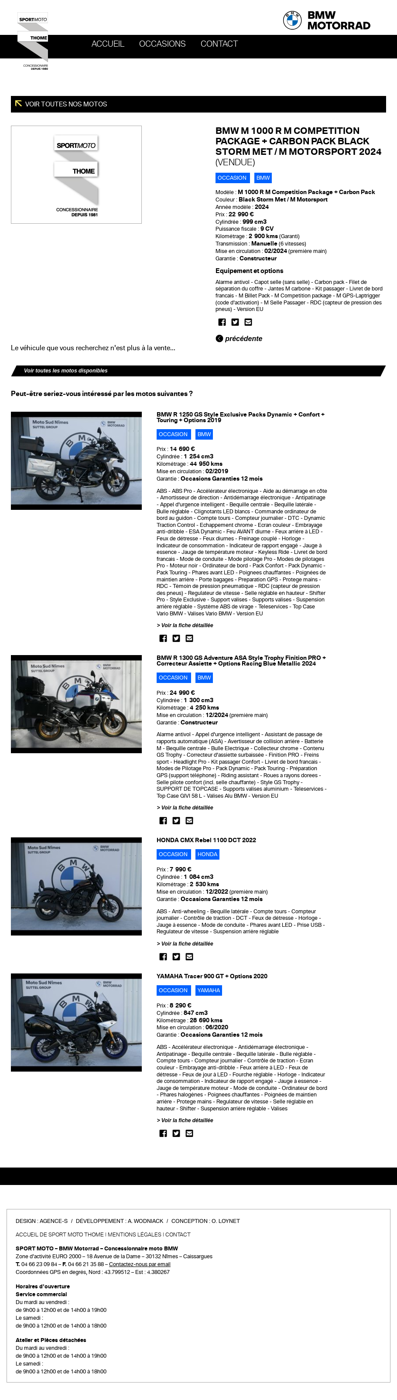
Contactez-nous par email (140, 1264)
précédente (239, 338)
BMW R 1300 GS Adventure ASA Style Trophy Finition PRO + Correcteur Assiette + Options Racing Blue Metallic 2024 (241, 661)
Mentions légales (134, 1235)
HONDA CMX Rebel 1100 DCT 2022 (206, 840)
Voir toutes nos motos (65, 104)
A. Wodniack (145, 1221)
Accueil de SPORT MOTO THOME (60, 1235)
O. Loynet (226, 1221)
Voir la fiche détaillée (187, 625)
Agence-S (54, 1221)
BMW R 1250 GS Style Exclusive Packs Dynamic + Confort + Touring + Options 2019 (241, 417)
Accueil (108, 44)
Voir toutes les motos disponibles (66, 371)
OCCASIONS (162, 44)
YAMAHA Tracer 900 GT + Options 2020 (212, 976)
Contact (219, 44)
